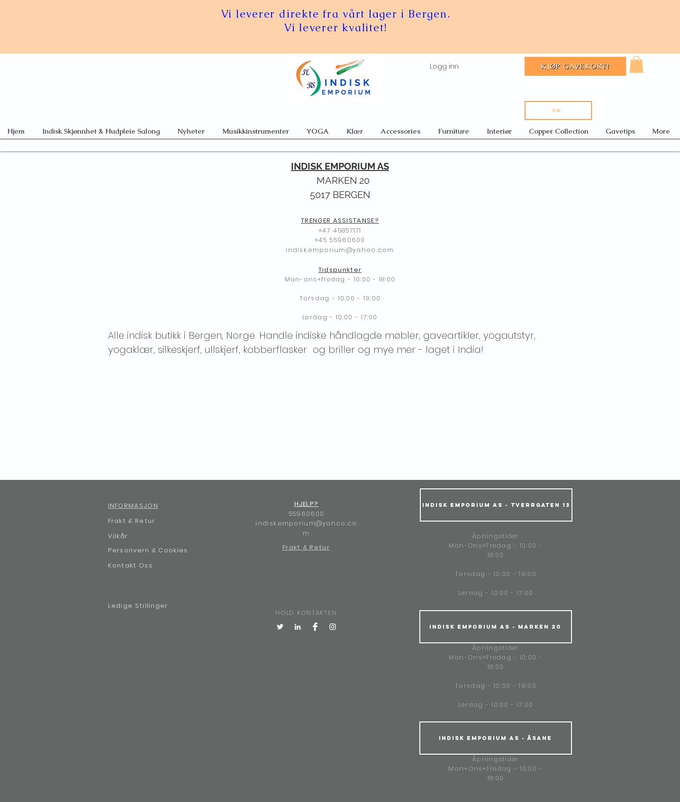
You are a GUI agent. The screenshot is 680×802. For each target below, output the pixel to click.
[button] (636, 64)
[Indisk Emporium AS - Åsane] (495, 738)
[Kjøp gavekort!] (575, 66)
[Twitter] (280, 626)
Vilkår (118, 536)
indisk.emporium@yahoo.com (340, 249)
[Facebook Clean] (315, 626)
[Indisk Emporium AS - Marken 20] (495, 626)
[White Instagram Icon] (332, 626)
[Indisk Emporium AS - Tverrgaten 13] (496, 505)
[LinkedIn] (297, 626)
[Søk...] (558, 110)
